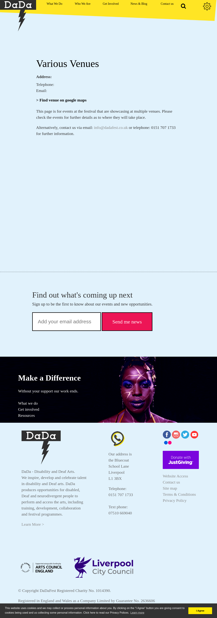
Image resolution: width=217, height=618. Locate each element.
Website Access (175, 476)
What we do (28, 403)
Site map (170, 488)
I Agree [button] (200, 610)
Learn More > (33, 524)
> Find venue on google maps (61, 100)
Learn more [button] (137, 612)
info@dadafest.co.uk (111, 127)
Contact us (171, 482)
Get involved (28, 409)
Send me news (127, 321)
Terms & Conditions (179, 494)
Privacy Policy (175, 500)
